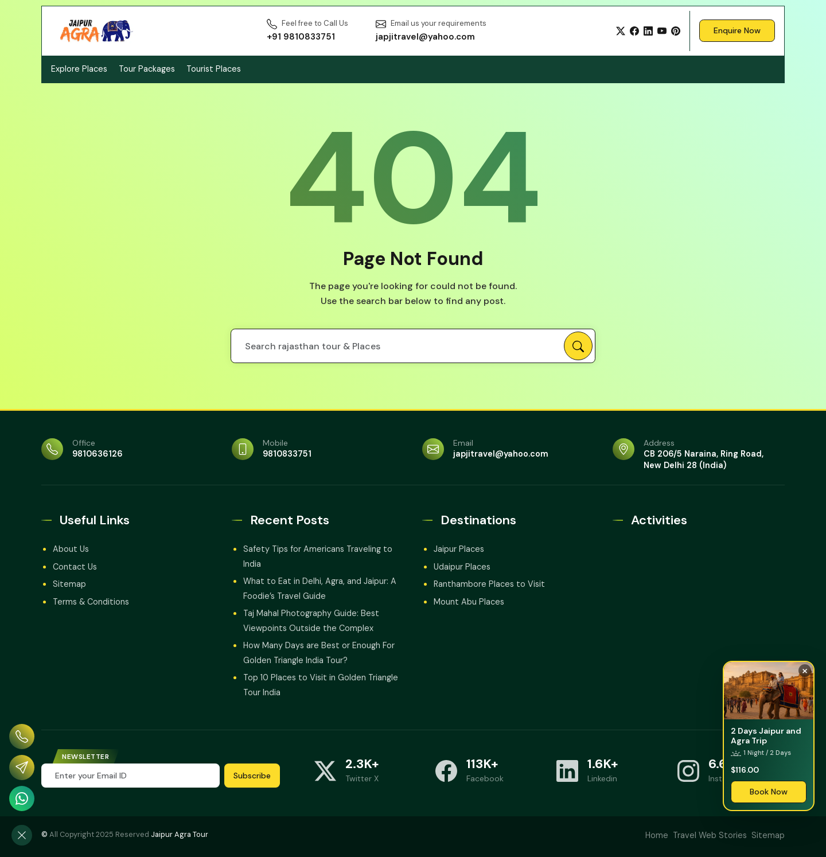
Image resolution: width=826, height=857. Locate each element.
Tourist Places (213, 69)
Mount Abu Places (469, 602)
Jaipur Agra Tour (179, 834)
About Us (71, 549)
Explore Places (79, 69)
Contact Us (75, 567)
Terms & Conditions (91, 602)
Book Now (769, 791)
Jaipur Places (459, 549)
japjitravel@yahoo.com (500, 454)
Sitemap (69, 584)
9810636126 (97, 454)
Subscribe (252, 775)
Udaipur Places (462, 567)
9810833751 (287, 454)
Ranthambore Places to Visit (489, 584)
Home (656, 835)
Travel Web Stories (710, 835)
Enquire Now (737, 30)
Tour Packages (147, 69)
